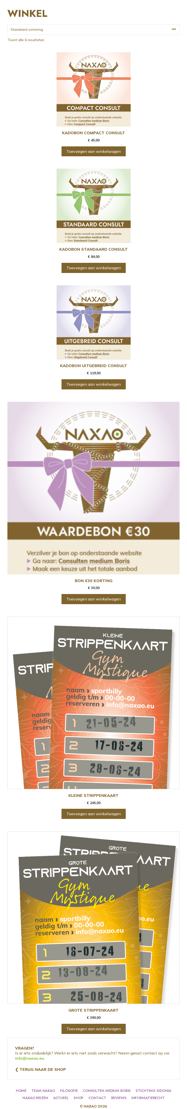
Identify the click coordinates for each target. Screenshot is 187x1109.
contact (97, 1098)
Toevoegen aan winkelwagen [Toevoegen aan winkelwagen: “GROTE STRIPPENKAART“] (93, 1028)
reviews (118, 1098)
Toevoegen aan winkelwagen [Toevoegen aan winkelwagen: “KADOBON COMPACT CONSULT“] (93, 151)
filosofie (69, 1090)
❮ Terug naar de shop (40, 1069)
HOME (21, 1090)
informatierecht (148, 1098)
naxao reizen (35, 1098)
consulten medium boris (107, 1090)
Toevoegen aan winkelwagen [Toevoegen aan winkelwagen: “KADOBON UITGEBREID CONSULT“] (93, 384)
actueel (61, 1098)
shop (79, 1098)
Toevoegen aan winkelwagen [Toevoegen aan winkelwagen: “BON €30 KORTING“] (93, 598)
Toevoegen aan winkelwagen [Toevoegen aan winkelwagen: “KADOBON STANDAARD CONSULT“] (93, 267)
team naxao (43, 1090)
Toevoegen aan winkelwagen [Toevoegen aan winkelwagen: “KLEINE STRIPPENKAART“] (93, 813)
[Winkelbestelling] (93, 29)
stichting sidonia (153, 1090)
